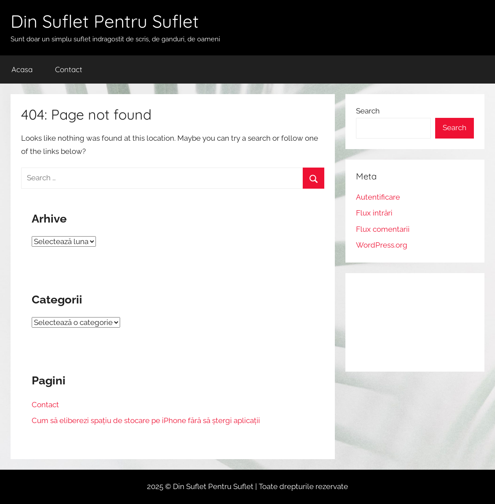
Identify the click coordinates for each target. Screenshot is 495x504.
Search (368, 110)
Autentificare (378, 197)
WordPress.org (381, 245)
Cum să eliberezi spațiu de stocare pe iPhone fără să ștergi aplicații (146, 420)
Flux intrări (374, 212)
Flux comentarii (383, 229)
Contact (68, 69)
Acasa (22, 69)
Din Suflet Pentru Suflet (105, 21)
